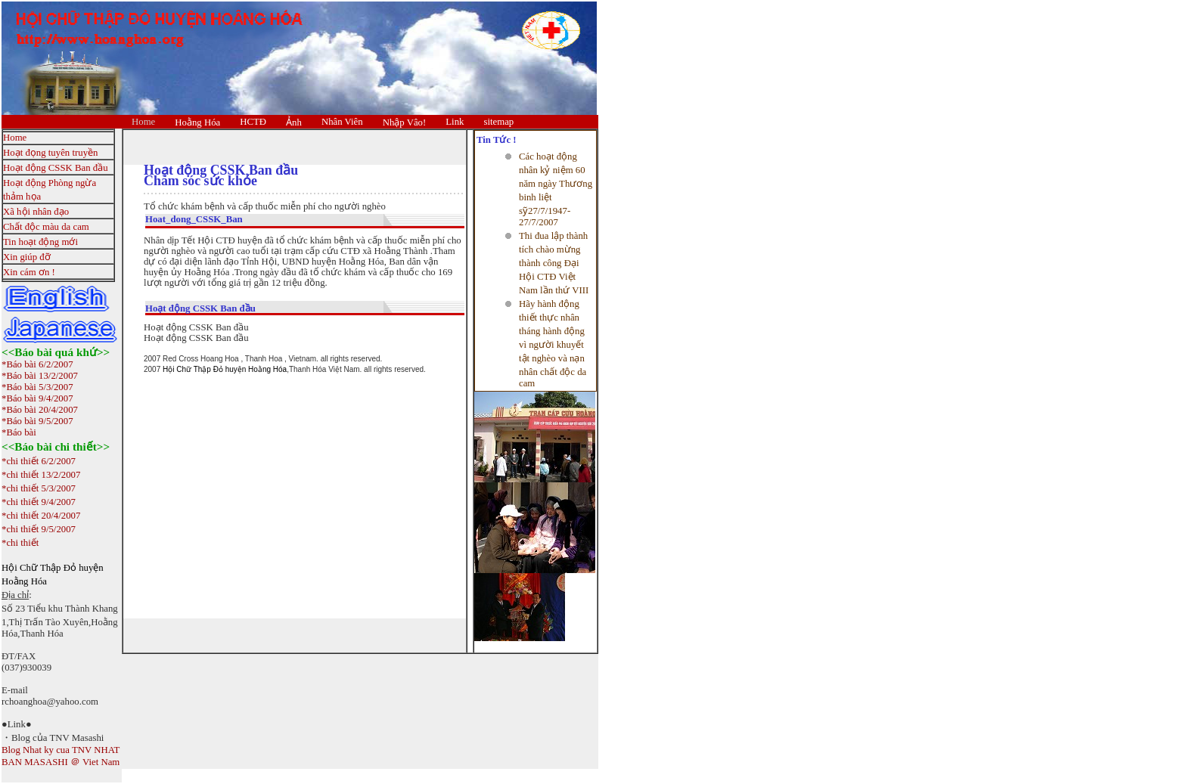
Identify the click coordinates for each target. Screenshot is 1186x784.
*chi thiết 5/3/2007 (39, 488)
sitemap (498, 121)
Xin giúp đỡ (27, 257)
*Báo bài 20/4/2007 (40, 409)
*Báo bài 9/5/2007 (37, 421)
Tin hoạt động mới (40, 242)
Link (455, 121)
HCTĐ (253, 121)
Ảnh (294, 122)
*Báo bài (19, 432)
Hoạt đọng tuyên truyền (50, 152)
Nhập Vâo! (405, 122)
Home (143, 121)
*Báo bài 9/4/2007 (37, 398)
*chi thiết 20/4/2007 (41, 515)
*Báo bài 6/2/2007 (37, 364)
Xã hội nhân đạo (36, 211)
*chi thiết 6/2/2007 (39, 461)
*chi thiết (20, 543)
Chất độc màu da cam (46, 227)
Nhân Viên (342, 121)
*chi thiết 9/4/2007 (39, 502)
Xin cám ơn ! (29, 272)
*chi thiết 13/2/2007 (41, 474)
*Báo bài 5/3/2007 (37, 387)
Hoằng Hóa (197, 122)
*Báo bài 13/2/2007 (40, 375)
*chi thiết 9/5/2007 (39, 529)
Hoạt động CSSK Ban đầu (55, 168)
